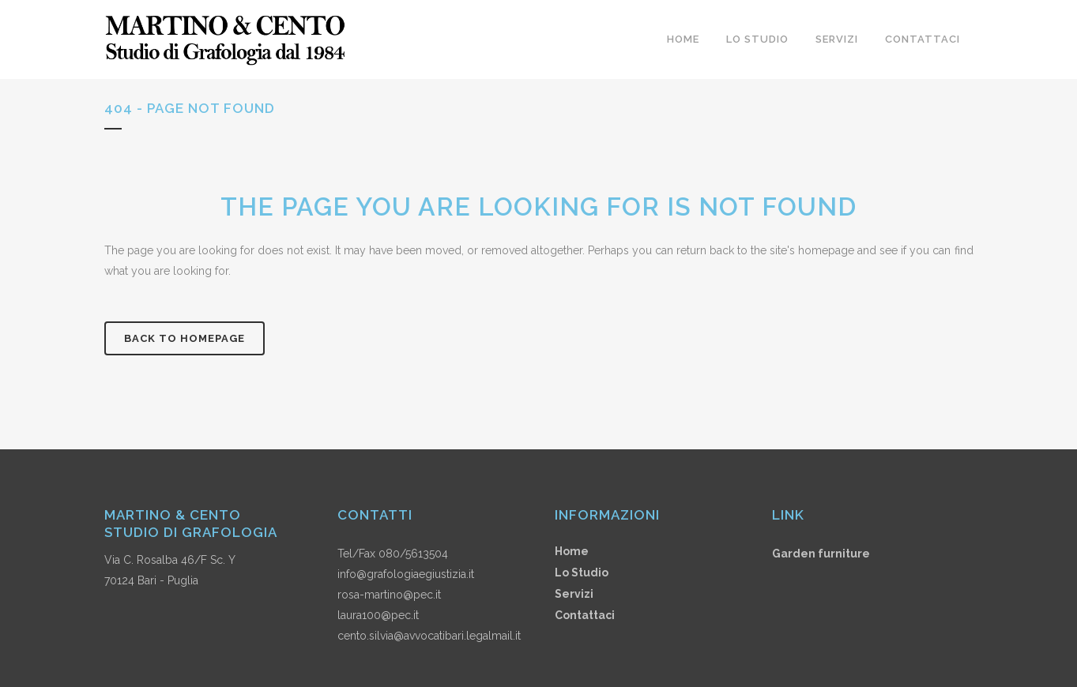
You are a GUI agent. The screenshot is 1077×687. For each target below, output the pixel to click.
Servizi (574, 594)
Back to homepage (184, 338)
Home (572, 551)
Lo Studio (581, 572)
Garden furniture (821, 553)
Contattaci (585, 615)
